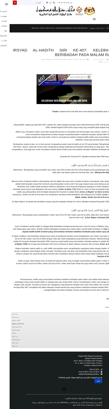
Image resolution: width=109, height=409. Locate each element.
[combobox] (20, 3)
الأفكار (4, 333)
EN (52, 2)
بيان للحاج (5, 336)
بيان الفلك (5, 346)
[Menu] (54, 19)
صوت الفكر (5, 343)
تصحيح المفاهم (6, 339)
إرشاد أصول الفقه (7, 327)
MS (55, 2)
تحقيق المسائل (6, 330)
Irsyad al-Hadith (100, 307)
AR (49, 2)
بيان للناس (5, 314)
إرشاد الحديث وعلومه (8, 323)
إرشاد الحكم (5, 317)
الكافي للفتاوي (6, 320)
